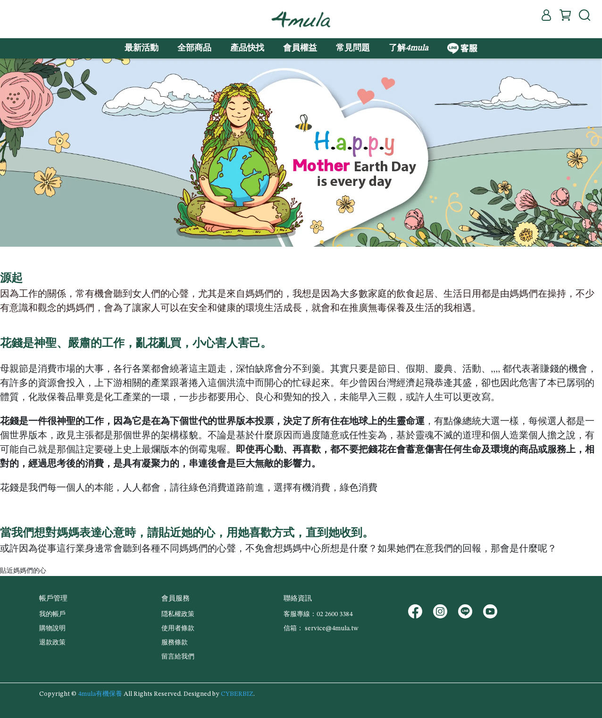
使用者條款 (177, 628)
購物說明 (52, 628)
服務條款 (174, 642)
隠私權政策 (177, 614)
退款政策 (52, 642)
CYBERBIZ (237, 694)
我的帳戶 (52, 614)
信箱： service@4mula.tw (321, 628)
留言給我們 (177, 656)
